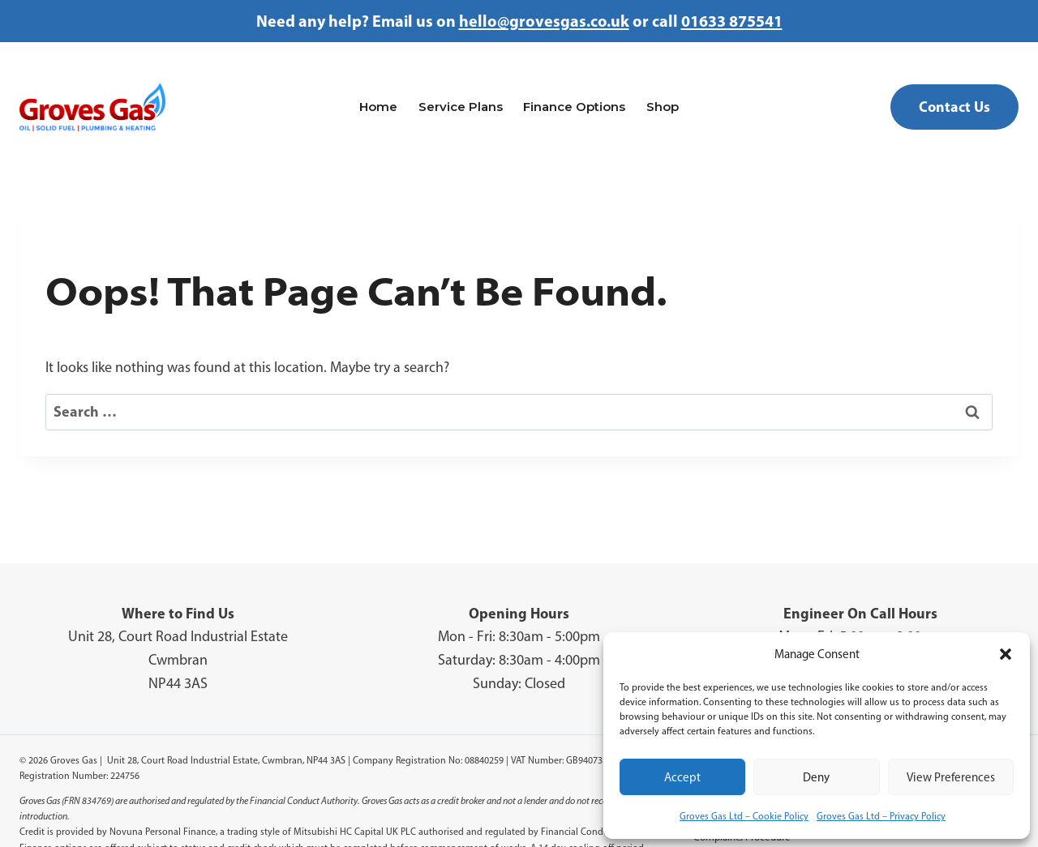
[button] (1005, 654)
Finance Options (574, 106)
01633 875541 (732, 21)
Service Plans (460, 106)
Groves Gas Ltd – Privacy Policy (881, 816)
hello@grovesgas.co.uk (544, 21)
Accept (682, 777)
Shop (662, 106)
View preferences (951, 777)
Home (378, 106)
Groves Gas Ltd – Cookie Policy (744, 816)
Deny (816, 777)
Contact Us (954, 106)
